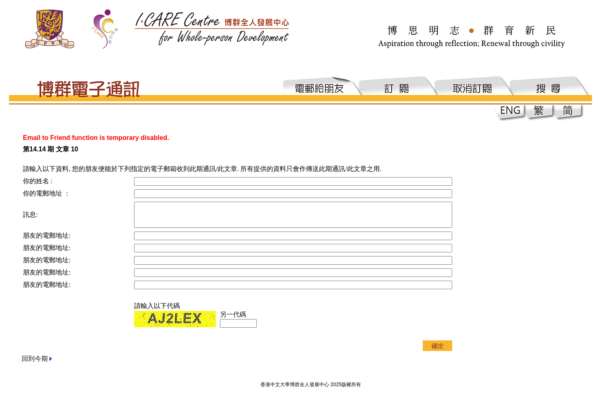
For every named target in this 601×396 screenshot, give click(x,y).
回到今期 (35, 358)
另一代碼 (233, 314)
